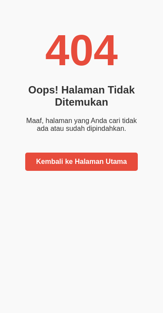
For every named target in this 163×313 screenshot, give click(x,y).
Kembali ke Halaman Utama (81, 161)
